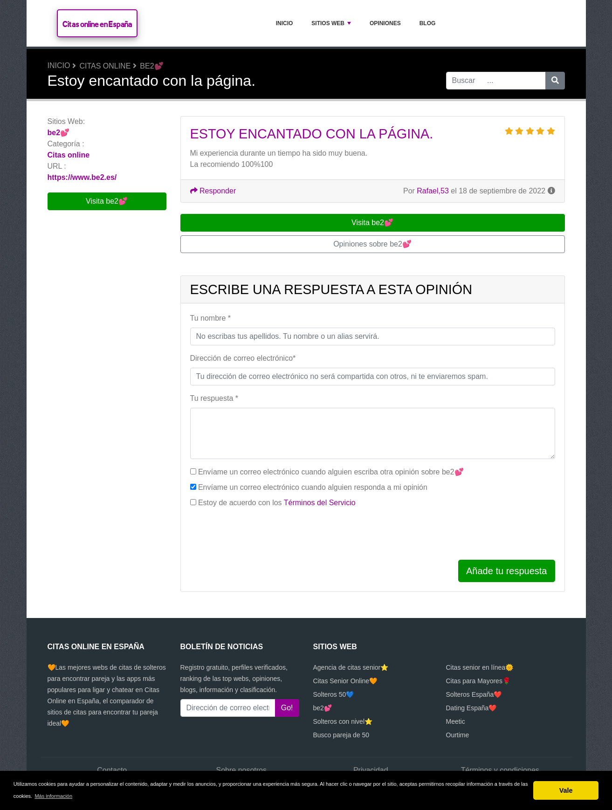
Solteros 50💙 (333, 694)
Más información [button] (53, 796)
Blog (427, 23)
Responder (213, 191)
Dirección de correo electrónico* (243, 358)
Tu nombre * (210, 318)
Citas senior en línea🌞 (480, 667)
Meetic (455, 721)
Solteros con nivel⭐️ (343, 721)
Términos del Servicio (320, 503)
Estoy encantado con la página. (311, 133)
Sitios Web (331, 23)
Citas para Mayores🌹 (478, 681)
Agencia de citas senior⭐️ (351, 667)
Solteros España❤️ (474, 694)
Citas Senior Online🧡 (345, 681)
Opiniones (385, 23)
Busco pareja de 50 (341, 735)
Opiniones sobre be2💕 (372, 244)
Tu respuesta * (214, 398)
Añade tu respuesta (506, 571)
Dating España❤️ (471, 708)
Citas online (105, 66)
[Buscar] (555, 80)
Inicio (284, 23)
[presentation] (261, 534)
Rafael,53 (433, 191)
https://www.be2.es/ (82, 177)
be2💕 (151, 66)
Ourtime (457, 735)
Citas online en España (97, 24)
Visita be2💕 (107, 201)
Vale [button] (566, 790)
